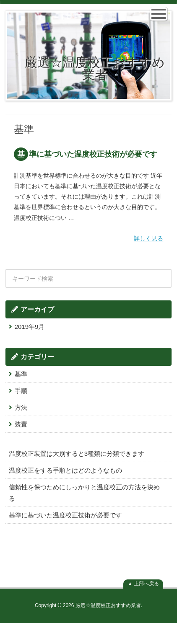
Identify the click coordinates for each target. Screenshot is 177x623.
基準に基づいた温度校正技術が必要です (87, 154)
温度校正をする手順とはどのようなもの (65, 470)
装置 (21, 424)
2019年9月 (30, 326)
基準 (21, 373)
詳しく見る (148, 238)
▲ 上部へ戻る (143, 584)
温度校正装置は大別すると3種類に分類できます (76, 453)
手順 (21, 390)
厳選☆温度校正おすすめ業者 (95, 68)
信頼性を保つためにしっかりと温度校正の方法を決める (84, 492)
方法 (21, 407)
